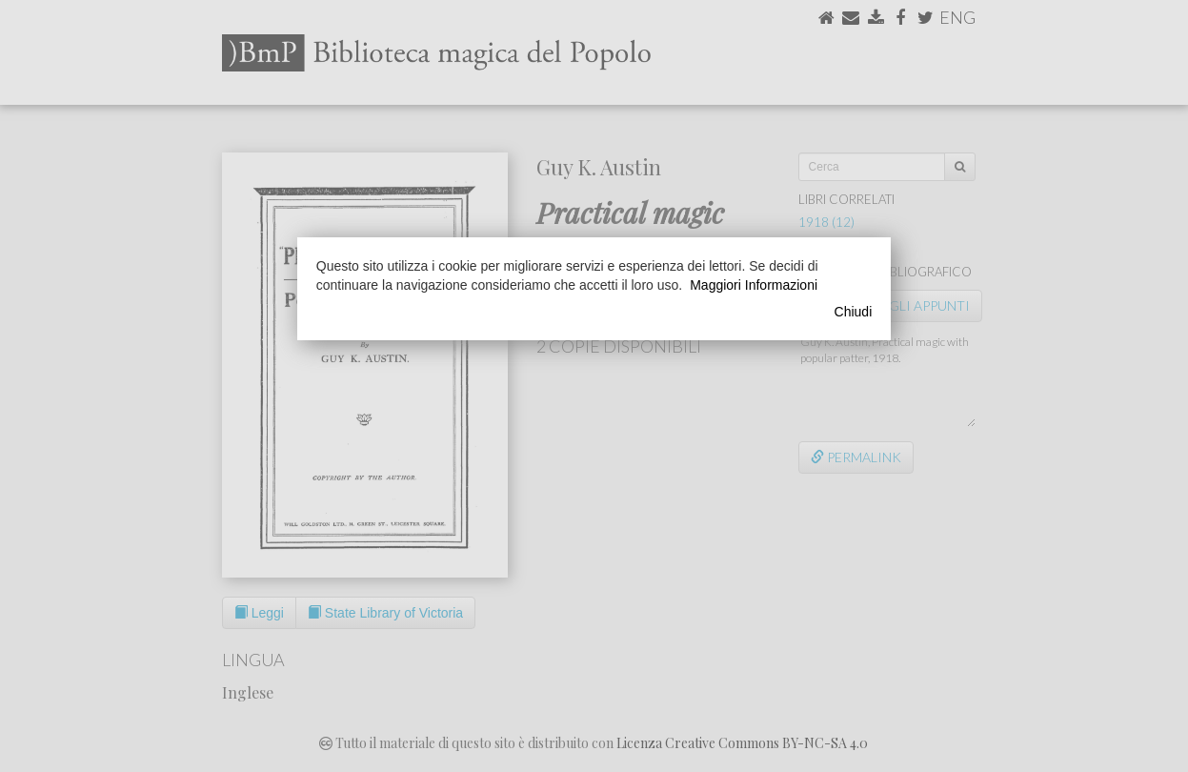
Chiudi (854, 311)
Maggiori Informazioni (753, 285)
